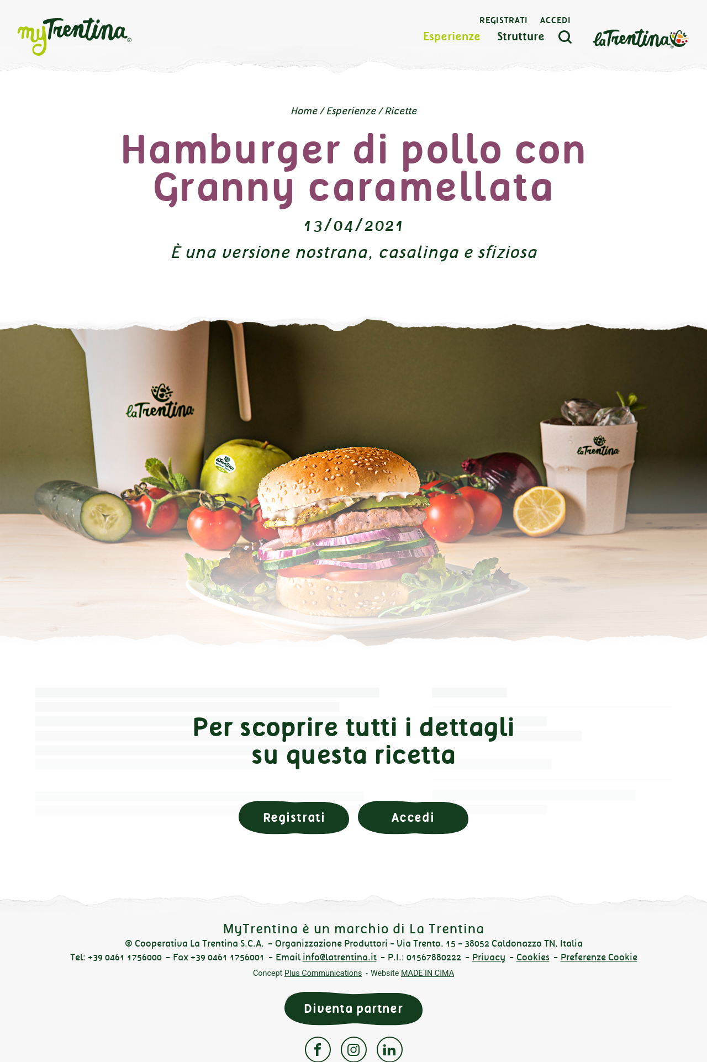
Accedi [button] (413, 818)
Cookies (533, 957)
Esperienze (450, 38)
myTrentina (95, 38)
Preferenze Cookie (599, 957)
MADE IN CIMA (427, 973)
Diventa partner (353, 1009)
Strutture (520, 38)
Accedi (554, 22)
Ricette (400, 111)
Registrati (502, 22)
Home (304, 111)
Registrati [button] (294, 818)
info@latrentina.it (340, 957)
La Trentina (639, 39)
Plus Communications (323, 973)
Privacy (488, 957)
